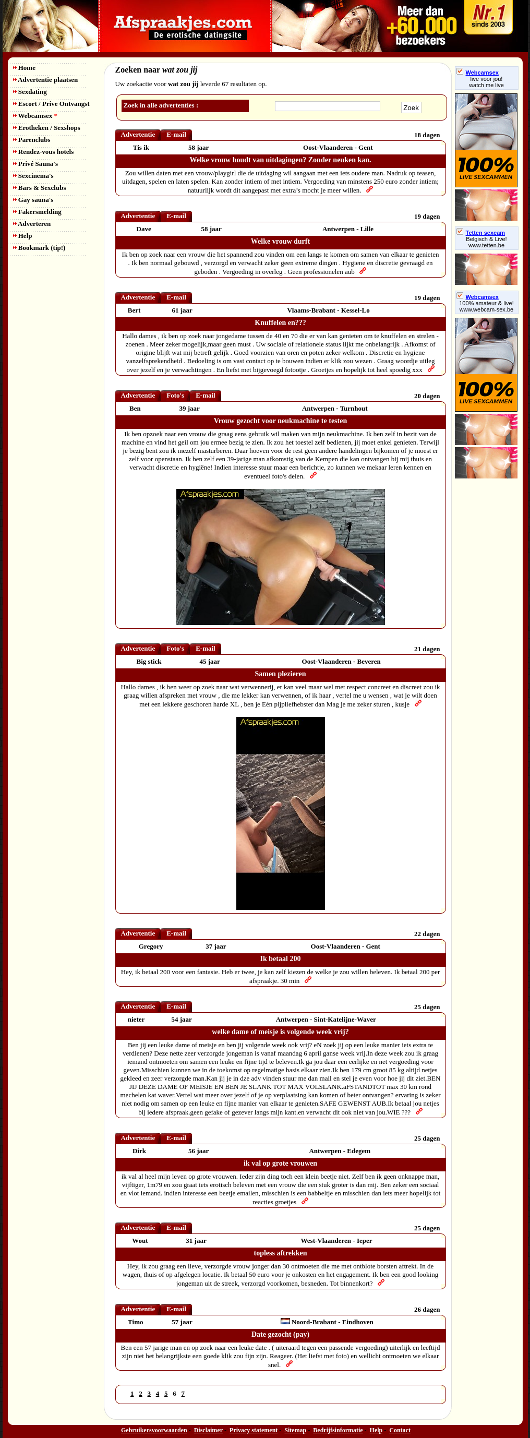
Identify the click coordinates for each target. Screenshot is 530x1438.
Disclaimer (208, 1430)
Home (24, 67)
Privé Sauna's (35, 163)
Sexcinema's (33, 175)
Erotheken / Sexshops (46, 127)
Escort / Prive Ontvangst (51, 103)
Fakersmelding (37, 211)
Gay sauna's (33, 199)
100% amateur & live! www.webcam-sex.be (486, 306)
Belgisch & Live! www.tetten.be (486, 242)
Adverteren (32, 223)
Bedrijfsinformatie (338, 1430)
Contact (400, 1430)
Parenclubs (32, 139)
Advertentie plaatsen (45, 79)
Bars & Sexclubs (39, 187)
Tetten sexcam (480, 233)
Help (22, 235)
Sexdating (30, 91)
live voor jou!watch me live (486, 82)
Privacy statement (254, 1430)
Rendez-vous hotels (43, 151)
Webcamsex (35, 115)
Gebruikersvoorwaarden (154, 1430)
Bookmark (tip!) (39, 247)
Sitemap (295, 1430)
